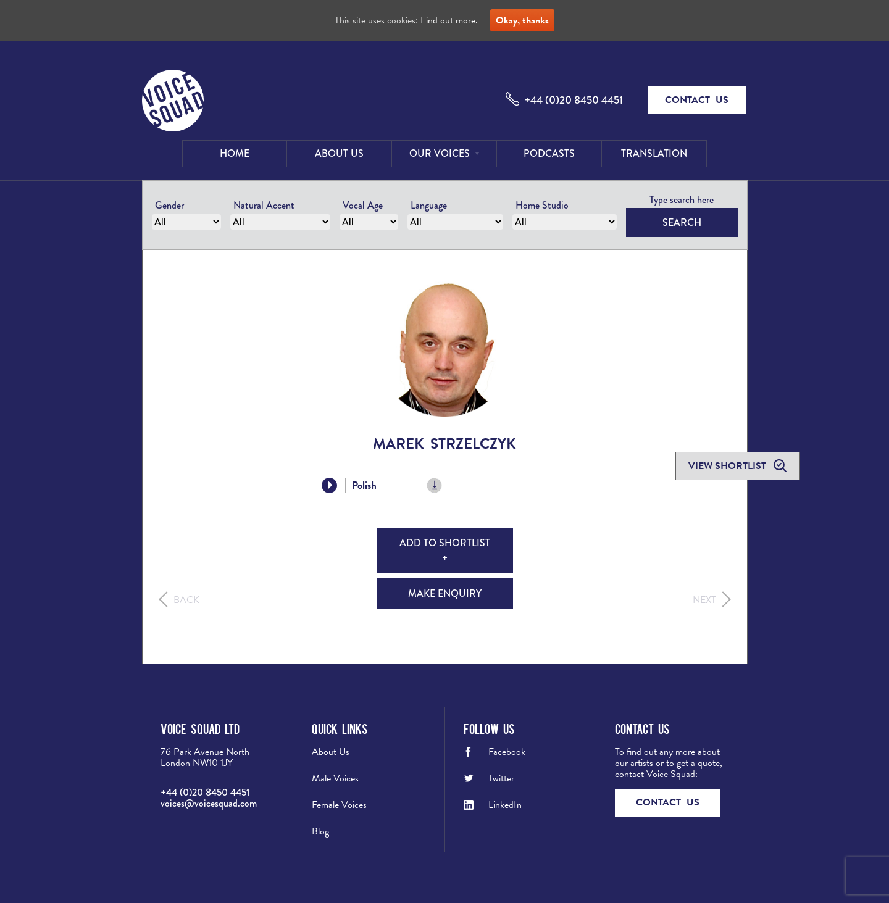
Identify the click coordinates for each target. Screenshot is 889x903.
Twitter (501, 778)
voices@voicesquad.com (209, 803)
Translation (654, 153)
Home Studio (542, 205)
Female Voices (339, 804)
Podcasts (549, 153)
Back (186, 600)
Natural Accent (263, 205)
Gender (169, 205)
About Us (339, 153)
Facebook (506, 751)
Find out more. (449, 20)
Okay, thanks (522, 20)
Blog (320, 831)
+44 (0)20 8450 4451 (573, 100)
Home (234, 153)
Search (681, 222)
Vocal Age (363, 205)
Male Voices (335, 778)
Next (704, 600)
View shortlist (728, 466)
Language (429, 205)
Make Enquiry (445, 593)
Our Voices (439, 153)
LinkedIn (505, 804)
